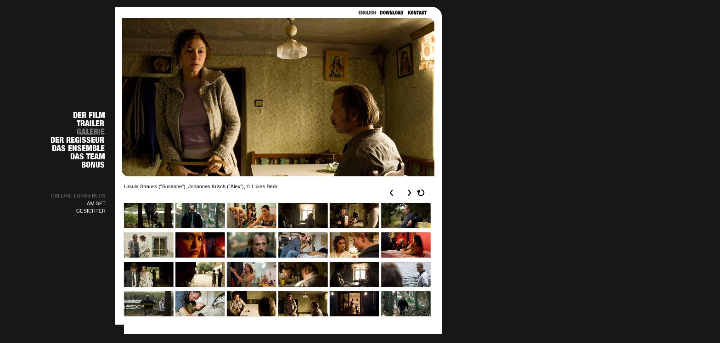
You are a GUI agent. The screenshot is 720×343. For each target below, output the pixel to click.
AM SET (96, 203)
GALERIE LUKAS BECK (78, 195)
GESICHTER (91, 211)
